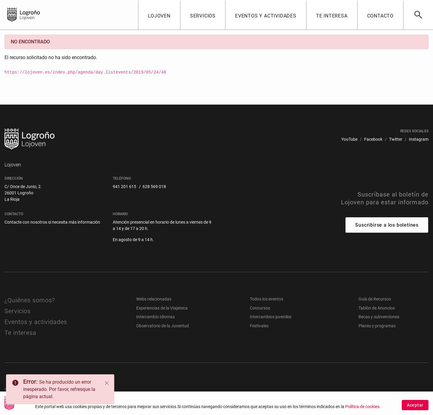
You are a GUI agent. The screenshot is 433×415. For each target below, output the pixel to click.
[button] (159, 15)
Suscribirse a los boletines (387, 225)
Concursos (260, 308)
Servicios (18, 311)
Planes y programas (377, 325)
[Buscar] (418, 15)
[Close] (107, 383)
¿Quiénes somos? (30, 300)
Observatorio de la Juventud (162, 325)
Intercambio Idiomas (155, 316)
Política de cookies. (363, 409)
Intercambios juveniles (270, 316)
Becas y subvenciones (378, 316)
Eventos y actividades (36, 321)
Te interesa (20, 332)
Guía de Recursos (374, 299)
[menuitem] (349, 139)
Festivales (259, 325)
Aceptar (415, 407)
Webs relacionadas (153, 299)
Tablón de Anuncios (376, 308)
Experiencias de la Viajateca (162, 308)
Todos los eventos (266, 299)
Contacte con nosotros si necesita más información (52, 222)
